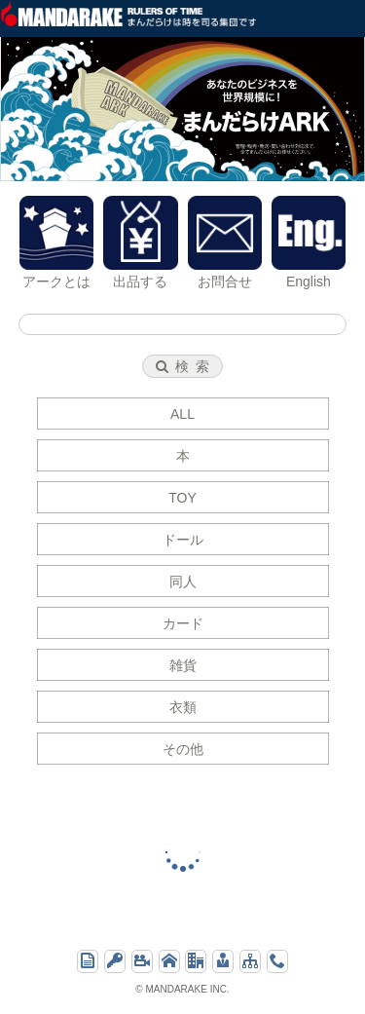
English (309, 242)
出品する (140, 242)
